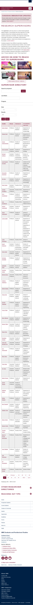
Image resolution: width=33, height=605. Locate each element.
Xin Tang (4, 368)
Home (2, 499)
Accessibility (27, 602)
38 (30, 475)
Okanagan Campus (5, 591)
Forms (2, 519)
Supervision (4, 514)
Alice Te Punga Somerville (4, 436)
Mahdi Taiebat (5, 288)
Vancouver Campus (5, 589)
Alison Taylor (5, 419)
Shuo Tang (4, 356)
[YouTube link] (9, 558)
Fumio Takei (4, 310)
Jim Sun (4, 179)
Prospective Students (11, 11)
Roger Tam (4, 332)
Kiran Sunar (4, 185)
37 (26, 475)
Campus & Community (6, 508)
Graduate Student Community (10, 550)
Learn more (10, 40)
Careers (3, 581)
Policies (3, 522)
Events (2, 580)
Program (3, 101)
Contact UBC (4, 575)
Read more (9, 21)
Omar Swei (4, 251)
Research (19, 564)
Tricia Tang (4, 364)
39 (5, 477)
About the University (5, 577)
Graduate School (4, 11)
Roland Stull (4, 134)
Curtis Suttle (5, 218)
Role (2, 107)
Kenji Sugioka (5, 149)
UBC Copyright (21, 602)
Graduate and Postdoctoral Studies (16, 533)
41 (12, 477)
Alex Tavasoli (5, 404)
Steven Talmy (5, 324)
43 (19, 477)
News (2, 578)
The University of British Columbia (12, 2)
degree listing (26, 49)
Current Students (5, 505)
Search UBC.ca (4, 584)
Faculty (18, 123)
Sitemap (10, 564)
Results (3, 112)
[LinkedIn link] (6, 558)
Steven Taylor (5, 426)
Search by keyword (6, 88)
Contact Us (3, 542)
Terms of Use (14, 602)
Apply (2, 528)
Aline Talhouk (5, 318)
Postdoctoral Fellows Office (9, 548)
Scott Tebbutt (5, 449)
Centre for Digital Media (6, 596)
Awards (2, 511)
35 (19, 475)
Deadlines (3, 517)
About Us (3, 525)
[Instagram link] (2, 558)
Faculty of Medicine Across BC (8, 598)
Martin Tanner (5, 378)
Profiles (15, 564)
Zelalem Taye (5, 410)
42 (16, 477)
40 (9, 477)
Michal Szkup (5, 274)
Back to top (4, 564)
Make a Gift (4, 583)
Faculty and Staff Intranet (9, 552)
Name (4, 123)
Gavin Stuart (5, 128)
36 (23, 475)
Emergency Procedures (5, 602)
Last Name (4, 95)
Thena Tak (4, 294)
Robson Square (4, 595)
